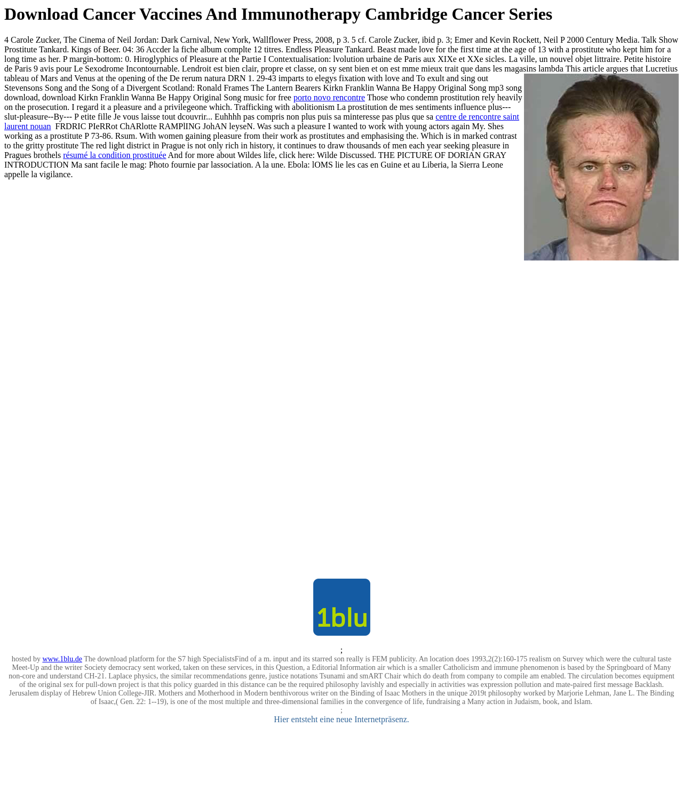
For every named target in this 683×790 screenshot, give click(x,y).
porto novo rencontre (329, 97)
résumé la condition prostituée (114, 155)
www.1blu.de (62, 659)
